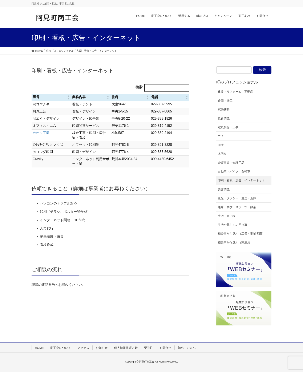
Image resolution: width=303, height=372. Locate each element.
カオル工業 (41, 133)
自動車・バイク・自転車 (234, 171)
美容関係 (224, 189)
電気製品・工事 (228, 127)
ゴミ (221, 136)
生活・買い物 (226, 216)
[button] (68, 97)
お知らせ (102, 347)
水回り (222, 153)
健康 (221, 145)
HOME (39, 347)
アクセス (83, 347)
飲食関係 (224, 118)
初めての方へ (186, 347)
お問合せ (165, 347)
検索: (139, 87)
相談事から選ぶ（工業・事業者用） (241, 233)
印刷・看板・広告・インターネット (241, 180)
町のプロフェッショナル (237, 82)
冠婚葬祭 (224, 109)
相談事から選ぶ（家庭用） (235, 242)
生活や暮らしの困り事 (232, 224)
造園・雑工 (225, 100)
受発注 (148, 347)
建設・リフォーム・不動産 (235, 91)
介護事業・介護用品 (231, 162)
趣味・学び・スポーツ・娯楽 (237, 207)
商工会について (60, 347)
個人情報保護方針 (126, 347)
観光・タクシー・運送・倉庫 (237, 198)
